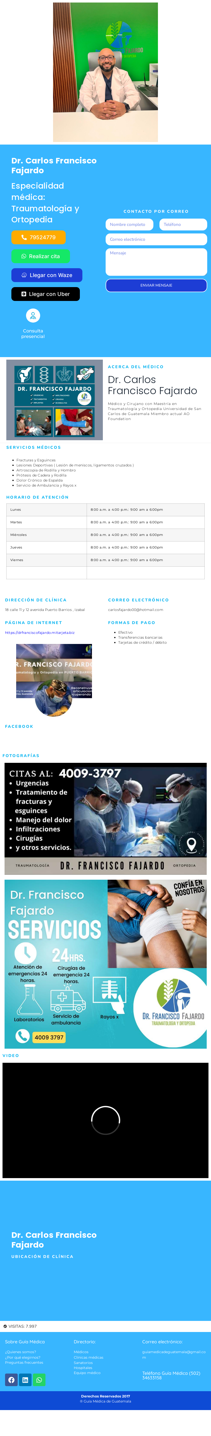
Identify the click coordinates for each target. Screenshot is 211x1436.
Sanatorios (83, 1362)
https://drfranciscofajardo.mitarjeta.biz (40, 632)
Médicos (81, 1352)
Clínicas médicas (88, 1357)
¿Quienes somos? (20, 1352)
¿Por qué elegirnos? (22, 1357)
